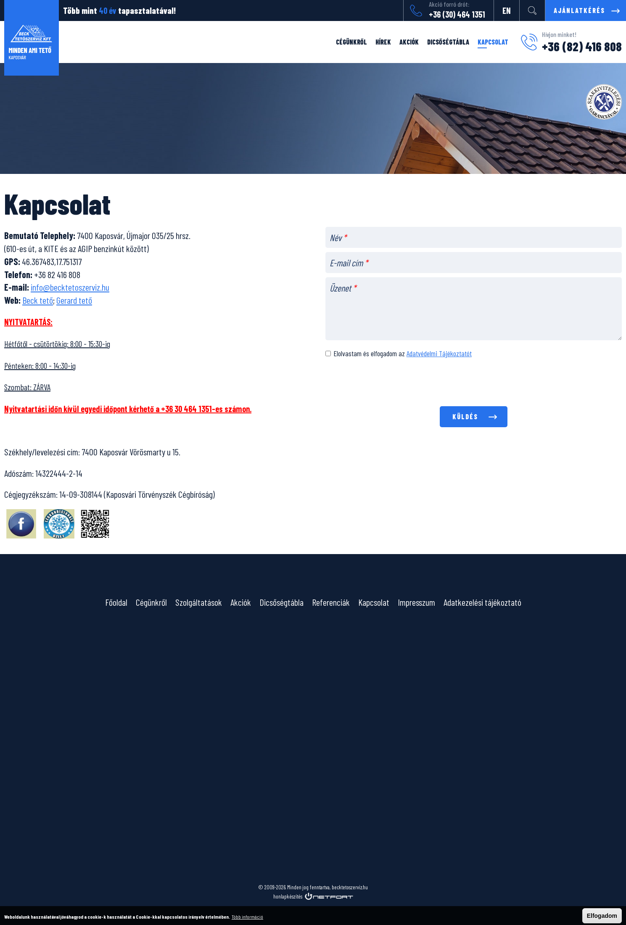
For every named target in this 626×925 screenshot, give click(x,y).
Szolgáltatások (198, 602)
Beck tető (37, 299)
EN (506, 10)
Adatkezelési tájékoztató (482, 602)
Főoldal (116, 602)
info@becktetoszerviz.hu (70, 286)
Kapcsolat (493, 42)
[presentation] (473, 383)
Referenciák (331, 602)
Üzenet (343, 287)
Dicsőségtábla (448, 42)
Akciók (409, 42)
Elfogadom (602, 915)
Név (338, 237)
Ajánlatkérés (579, 10)
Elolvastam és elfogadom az (402, 353)
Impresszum (416, 602)
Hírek (383, 42)
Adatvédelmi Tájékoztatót (439, 353)
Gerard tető (74, 299)
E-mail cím (349, 262)
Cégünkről (351, 42)
